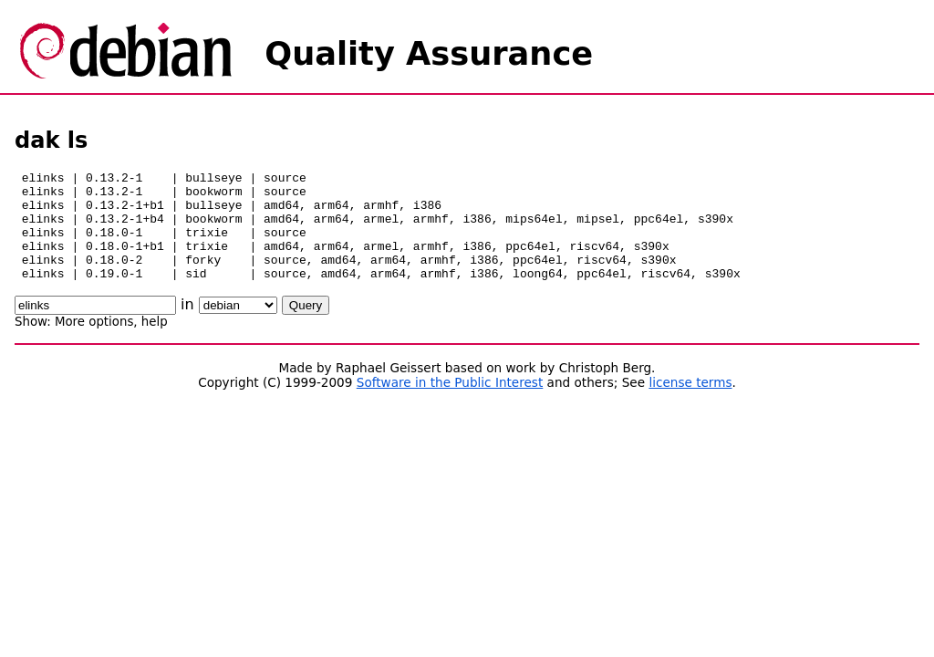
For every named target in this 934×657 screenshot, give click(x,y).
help (154, 343)
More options (94, 343)
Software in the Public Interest (450, 404)
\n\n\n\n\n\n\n (238, 327)
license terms (690, 404)
